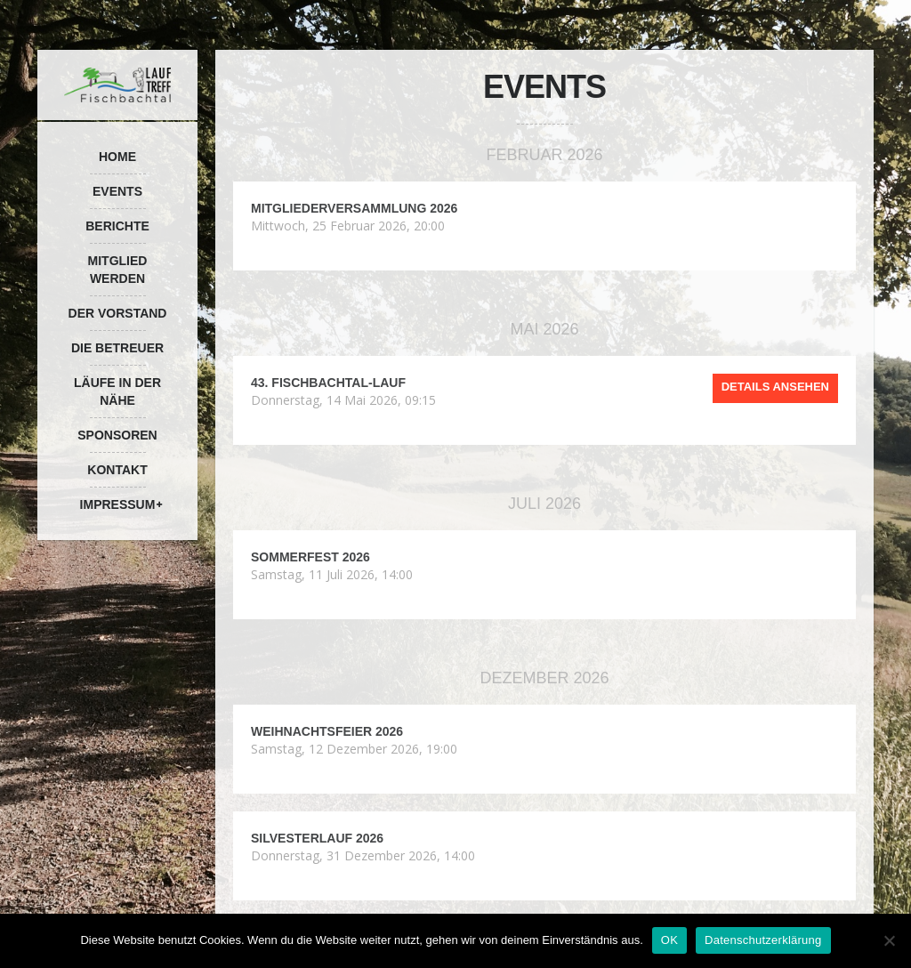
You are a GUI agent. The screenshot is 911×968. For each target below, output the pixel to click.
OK (669, 940)
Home (117, 156)
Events (117, 191)
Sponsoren (117, 435)
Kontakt (117, 470)
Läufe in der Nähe (117, 391)
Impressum (118, 504)
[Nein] (889, 940)
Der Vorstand (118, 313)
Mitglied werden (118, 270)
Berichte (117, 226)
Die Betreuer (117, 348)
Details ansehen (775, 386)
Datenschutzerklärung (763, 940)
